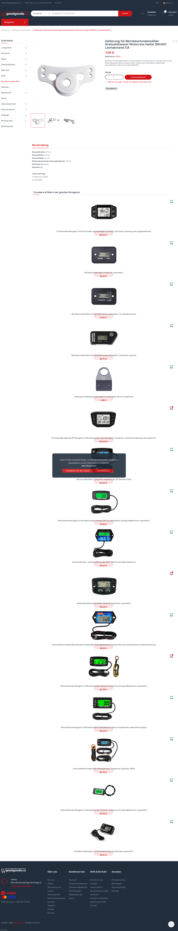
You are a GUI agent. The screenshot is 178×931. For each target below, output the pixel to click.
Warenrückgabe (75, 891)
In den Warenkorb (138, 77)
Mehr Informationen (89, 466)
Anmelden (116, 872)
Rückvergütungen (119, 887)
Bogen (3, 59)
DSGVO (50, 884)
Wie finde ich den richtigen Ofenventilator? (96, 883)
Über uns (51, 880)
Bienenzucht (6, 93)
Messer (4, 98)
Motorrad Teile (6, 121)
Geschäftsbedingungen (78, 884)
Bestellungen (117, 884)
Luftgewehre (6, 48)
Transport (73, 880)
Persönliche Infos (118, 880)
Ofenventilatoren (8, 65)
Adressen (115, 891)
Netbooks (5, 87)
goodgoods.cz (19, 923)
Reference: (110, 57)
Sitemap (51, 913)
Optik (3, 76)
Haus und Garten (7, 110)
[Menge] (114, 77)
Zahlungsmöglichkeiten (78, 887)
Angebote (51, 906)
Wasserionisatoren (8, 104)
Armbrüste (5, 53)
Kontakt (58, 3)
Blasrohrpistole (7, 126)
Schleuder (5, 115)
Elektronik (5, 70)
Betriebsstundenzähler (10, 81)
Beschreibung (40, 145)
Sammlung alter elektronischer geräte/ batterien (57, 898)
